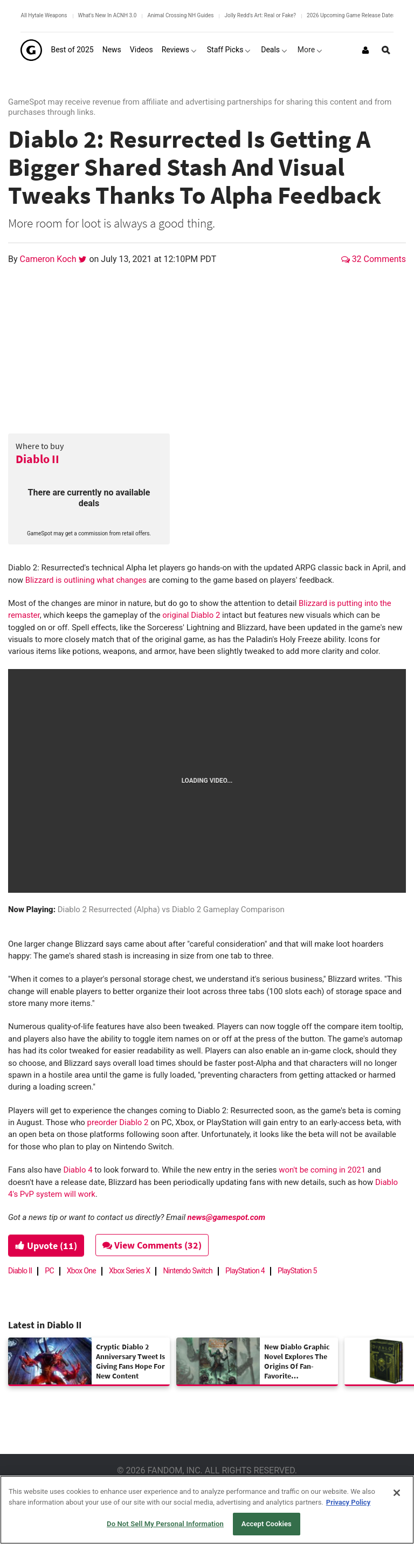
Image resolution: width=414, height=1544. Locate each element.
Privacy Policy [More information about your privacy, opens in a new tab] (348, 1502)
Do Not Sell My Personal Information (165, 1524)
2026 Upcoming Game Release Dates (351, 15)
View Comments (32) (152, 1245)
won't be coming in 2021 (322, 1170)
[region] (207, 1510)
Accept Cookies (267, 1524)
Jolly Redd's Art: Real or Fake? (260, 15)
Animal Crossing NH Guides (180, 15)
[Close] (397, 1493)
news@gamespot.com (226, 1217)
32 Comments (373, 259)
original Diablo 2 (191, 615)
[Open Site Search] (386, 50)
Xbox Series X (129, 1270)
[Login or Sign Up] (365, 50)
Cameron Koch (49, 259)
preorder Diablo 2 (118, 1122)
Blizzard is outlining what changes (86, 580)
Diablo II (37, 458)
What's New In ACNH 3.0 (107, 15)
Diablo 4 (77, 1170)
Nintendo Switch (187, 1270)
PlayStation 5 (297, 1270)
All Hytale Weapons (43, 15)
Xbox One (81, 1270)
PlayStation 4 (245, 1270)
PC (49, 1270)
